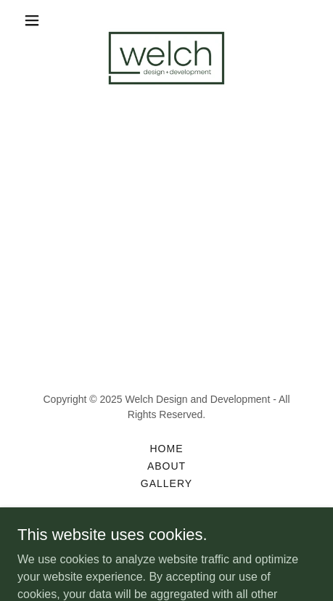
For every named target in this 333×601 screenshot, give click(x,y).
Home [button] (167, 448)
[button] (39, 20)
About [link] (166, 466)
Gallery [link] (166, 483)
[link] (166, 20)
